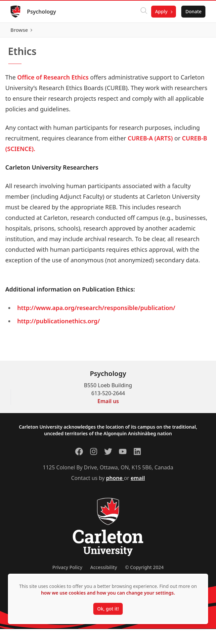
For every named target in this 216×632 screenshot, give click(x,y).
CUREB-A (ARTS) (150, 141)
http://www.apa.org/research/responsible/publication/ (96, 311)
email (138, 481)
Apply (161, 11)
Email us (108, 404)
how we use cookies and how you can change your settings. (108, 593)
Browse (192, 31)
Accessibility (103, 570)
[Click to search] (143, 12)
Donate (193, 11)
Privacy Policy (67, 570)
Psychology (41, 11)
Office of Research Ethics (53, 80)
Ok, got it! (108, 609)
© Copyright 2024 (144, 570)
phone (115, 481)
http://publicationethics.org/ (58, 324)
